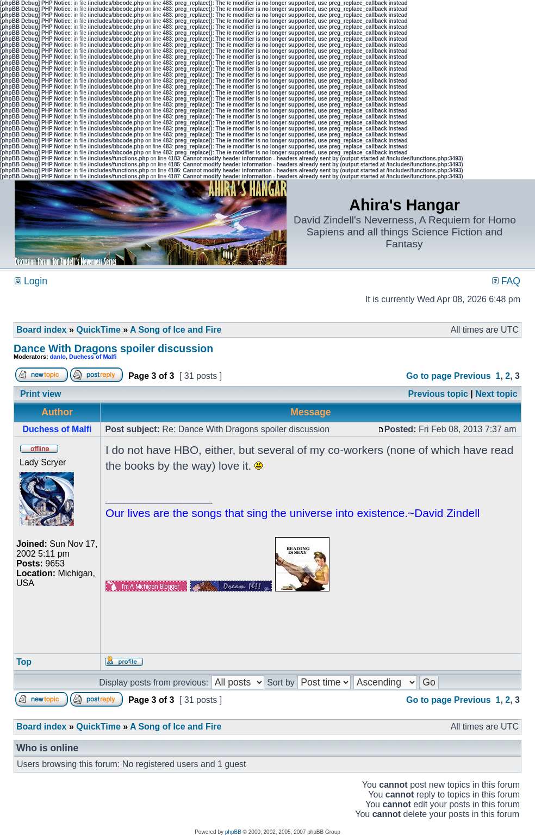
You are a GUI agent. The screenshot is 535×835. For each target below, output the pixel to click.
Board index (41, 329)
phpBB (233, 832)
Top (24, 661)
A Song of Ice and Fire (175, 329)
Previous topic (438, 393)
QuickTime (98, 329)
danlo (58, 356)
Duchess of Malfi (92, 356)
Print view (40, 393)
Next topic (496, 393)
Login (31, 281)
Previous (472, 376)
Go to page (429, 376)
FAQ (506, 281)
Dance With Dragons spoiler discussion (113, 348)
